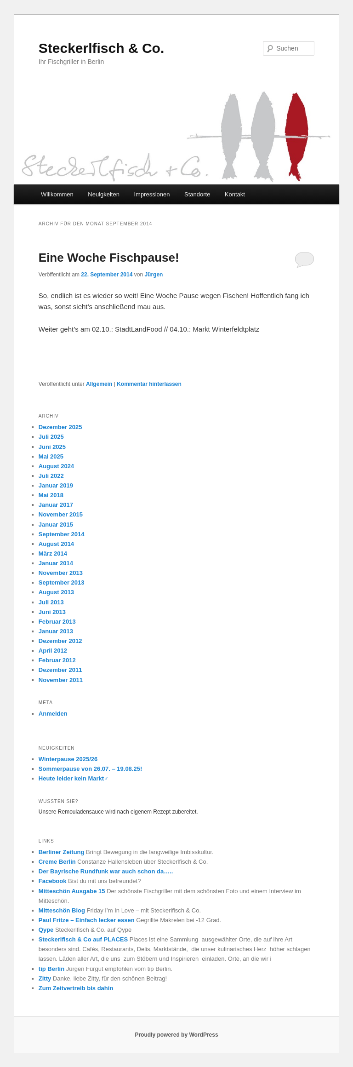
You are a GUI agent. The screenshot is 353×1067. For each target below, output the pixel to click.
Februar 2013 (57, 621)
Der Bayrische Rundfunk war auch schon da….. (106, 871)
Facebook (53, 881)
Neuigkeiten (104, 194)
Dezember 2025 (60, 427)
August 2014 (56, 543)
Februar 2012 (57, 660)
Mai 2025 (51, 456)
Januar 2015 (56, 524)
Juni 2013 (52, 611)
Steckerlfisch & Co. (101, 48)
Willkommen (57, 194)
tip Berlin (51, 968)
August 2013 (56, 592)
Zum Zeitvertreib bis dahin (76, 988)
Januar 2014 (56, 563)
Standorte (197, 194)
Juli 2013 (51, 602)
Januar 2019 (56, 485)
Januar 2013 (56, 631)
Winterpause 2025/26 (68, 759)
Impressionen (152, 194)
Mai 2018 (51, 495)
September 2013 (62, 582)
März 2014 (53, 553)
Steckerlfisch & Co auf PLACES (83, 939)
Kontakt (235, 194)
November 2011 (61, 680)
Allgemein (99, 384)
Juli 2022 (51, 475)
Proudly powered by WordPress (176, 1035)
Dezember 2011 (60, 669)
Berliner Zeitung (62, 852)
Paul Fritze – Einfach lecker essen (87, 920)
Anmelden (53, 713)
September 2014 (62, 534)
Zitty (45, 978)
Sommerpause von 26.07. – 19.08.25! (90, 768)
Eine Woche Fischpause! (109, 257)
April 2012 (53, 650)
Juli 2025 (51, 436)
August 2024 (56, 466)
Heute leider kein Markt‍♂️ (73, 778)
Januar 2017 (56, 504)
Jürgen (153, 274)
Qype (46, 929)
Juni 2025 (52, 446)
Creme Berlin (57, 861)
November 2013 (61, 572)
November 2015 (61, 514)
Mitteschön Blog (62, 910)
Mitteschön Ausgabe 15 (72, 891)
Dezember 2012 (60, 640)
